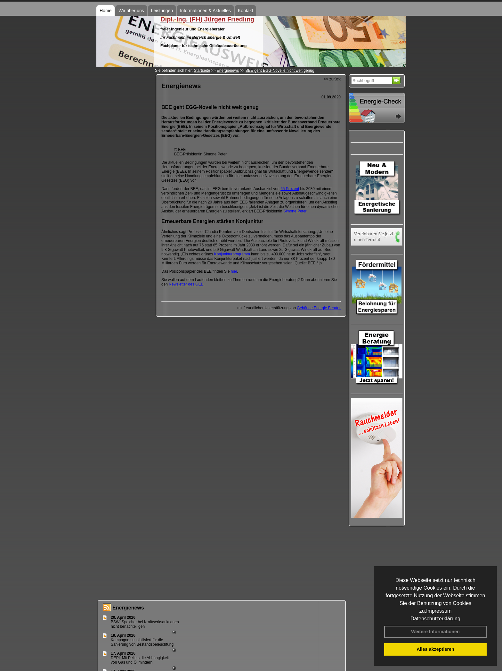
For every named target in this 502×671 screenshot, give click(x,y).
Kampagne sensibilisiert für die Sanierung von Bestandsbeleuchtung (142, 642)
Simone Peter (294, 211)
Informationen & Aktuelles (205, 10)
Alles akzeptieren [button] (435, 649)
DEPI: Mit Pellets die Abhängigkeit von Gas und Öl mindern (140, 660)
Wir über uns (131, 10)
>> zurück (332, 79)
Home (105, 10)
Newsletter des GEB (186, 284)
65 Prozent (289, 188)
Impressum (438, 611)
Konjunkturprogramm (232, 254)
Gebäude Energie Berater (319, 308)
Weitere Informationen (435, 631)
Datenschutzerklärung (435, 618)
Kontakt (245, 10)
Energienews (128, 607)
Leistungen (162, 10)
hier (234, 271)
